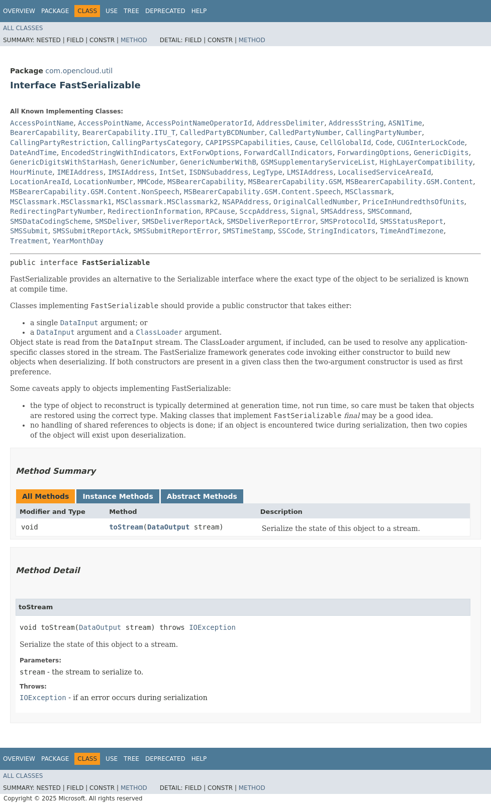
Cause (305, 143)
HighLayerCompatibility (425, 162)
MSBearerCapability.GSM (294, 182)
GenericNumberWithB (218, 162)
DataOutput (168, 527)
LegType (267, 172)
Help (199, 11)
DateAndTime (33, 153)
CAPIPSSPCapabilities (248, 143)
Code (383, 143)
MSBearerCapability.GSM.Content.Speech (262, 192)
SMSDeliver (116, 221)
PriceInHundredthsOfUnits (413, 202)
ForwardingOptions (373, 153)
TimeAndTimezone (411, 231)
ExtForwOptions (209, 153)
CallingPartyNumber (384, 132)
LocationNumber (103, 182)
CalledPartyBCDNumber (222, 132)
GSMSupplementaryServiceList (318, 162)
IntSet (171, 172)
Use (112, 11)
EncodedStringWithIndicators (118, 153)
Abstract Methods (202, 496)
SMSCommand (388, 211)
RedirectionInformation (154, 211)
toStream (126, 527)
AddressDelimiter (290, 123)
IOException (212, 627)
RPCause (220, 211)
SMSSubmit (29, 231)
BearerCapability (44, 132)
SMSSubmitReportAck (91, 231)
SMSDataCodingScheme (50, 221)
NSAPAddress (245, 202)
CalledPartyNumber (305, 132)
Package (55, 11)
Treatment (29, 241)
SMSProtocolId (347, 221)
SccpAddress (263, 211)
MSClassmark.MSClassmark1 (61, 202)
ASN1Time (405, 123)
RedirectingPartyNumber (56, 211)
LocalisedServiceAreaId (384, 172)
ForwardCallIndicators (288, 153)
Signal (303, 211)
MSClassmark (368, 192)
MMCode (150, 182)
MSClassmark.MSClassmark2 (167, 202)
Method (134, 40)
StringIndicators (341, 231)
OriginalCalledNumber (315, 202)
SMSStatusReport (411, 221)
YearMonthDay (78, 241)
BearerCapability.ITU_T (128, 132)
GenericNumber (148, 162)
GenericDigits (441, 153)
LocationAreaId (39, 182)
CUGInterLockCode (431, 143)
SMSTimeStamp (248, 231)
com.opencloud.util (79, 71)
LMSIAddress (310, 172)
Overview (19, 11)
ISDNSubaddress (218, 172)
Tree (131, 11)
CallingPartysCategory (156, 143)
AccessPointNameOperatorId (199, 123)
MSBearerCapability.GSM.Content (409, 182)
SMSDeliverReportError (271, 221)
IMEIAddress (80, 172)
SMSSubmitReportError (175, 231)
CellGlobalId (345, 143)
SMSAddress (342, 211)
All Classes (23, 28)
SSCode (291, 231)
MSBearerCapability (205, 182)
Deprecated (165, 11)
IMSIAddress (131, 172)
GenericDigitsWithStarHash (63, 162)
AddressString (356, 123)
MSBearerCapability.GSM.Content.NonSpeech (94, 192)
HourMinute (31, 172)
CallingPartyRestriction (59, 143)
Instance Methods (117, 496)
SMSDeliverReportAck (182, 221)
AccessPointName (41, 123)
